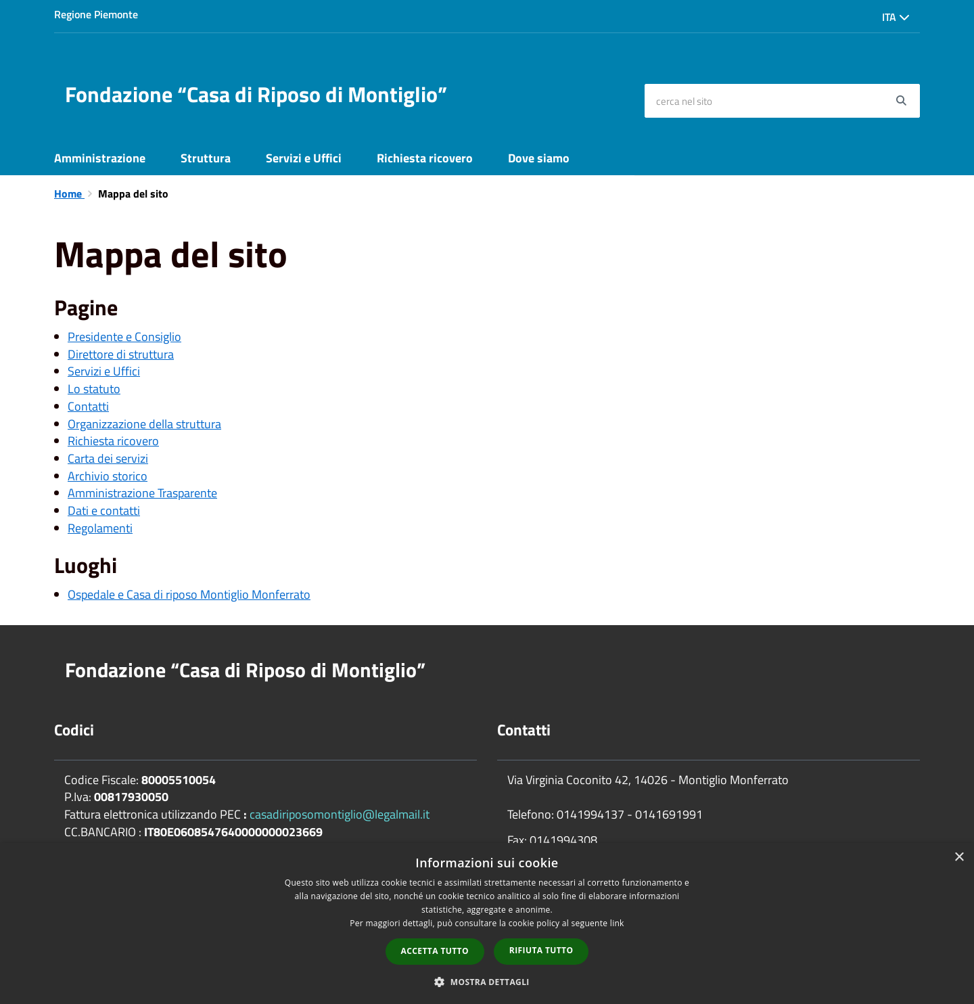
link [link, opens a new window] (617, 923)
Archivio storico (107, 476)
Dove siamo (539, 158)
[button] (487, 981)
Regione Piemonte (96, 14)
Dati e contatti (104, 510)
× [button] (959, 857)
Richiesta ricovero (425, 158)
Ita (896, 17)
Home (69, 193)
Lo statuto (94, 389)
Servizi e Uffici (304, 158)
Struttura (206, 158)
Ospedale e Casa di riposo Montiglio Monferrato (189, 594)
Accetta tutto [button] (435, 951)
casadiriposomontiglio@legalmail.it (340, 814)
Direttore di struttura (121, 354)
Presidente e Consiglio (124, 336)
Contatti (88, 406)
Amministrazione (99, 158)
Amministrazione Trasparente (142, 493)
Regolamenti (100, 528)
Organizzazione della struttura (144, 424)
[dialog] (487, 923)
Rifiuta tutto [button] (541, 950)
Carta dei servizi (108, 458)
